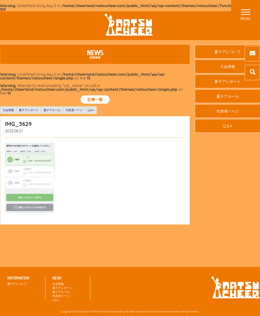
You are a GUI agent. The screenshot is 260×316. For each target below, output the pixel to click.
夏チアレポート (29, 110)
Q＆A (91, 110)
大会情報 (8, 110)
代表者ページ (74, 110)
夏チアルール (52, 110)
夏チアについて (17, 284)
